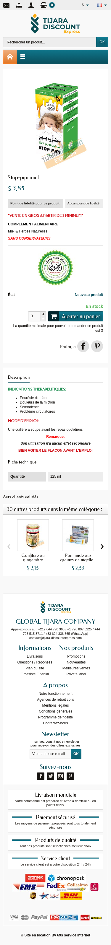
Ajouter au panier (74, 316)
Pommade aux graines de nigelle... (78, 557)
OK (101, 42)
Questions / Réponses (34, 662)
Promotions (76, 656)
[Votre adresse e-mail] (50, 754)
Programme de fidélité (55, 717)
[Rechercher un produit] (49, 42)
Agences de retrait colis (55, 699)
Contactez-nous (55, 723)
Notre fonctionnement (55, 694)
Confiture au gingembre (32, 557)
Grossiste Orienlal (35, 674)
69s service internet (73, 935)
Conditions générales (55, 711)
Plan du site (34, 668)
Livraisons (35, 656)
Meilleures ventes (76, 668)
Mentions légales (55, 705)
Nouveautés (76, 662)
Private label (76, 674)
